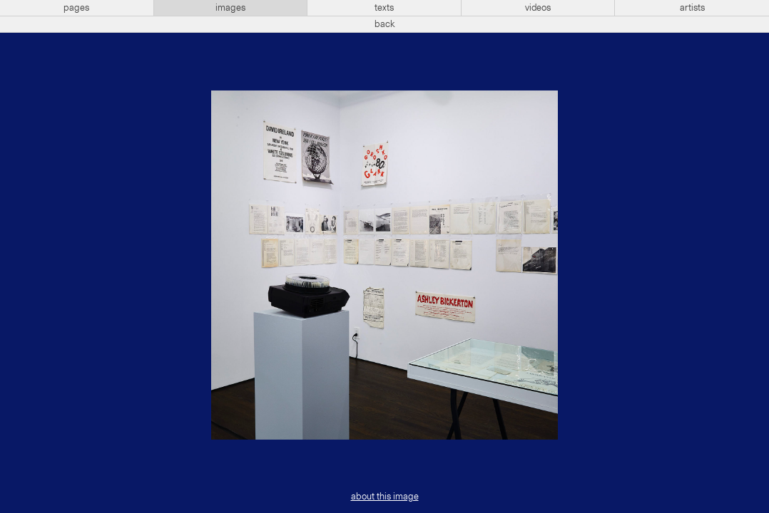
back (385, 24)
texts (384, 8)
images (230, 8)
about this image (385, 497)
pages (76, 8)
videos (538, 8)
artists (692, 8)
